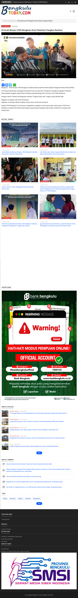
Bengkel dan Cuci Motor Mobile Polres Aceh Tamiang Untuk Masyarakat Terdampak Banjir (34, 482)
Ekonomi (12, 498)
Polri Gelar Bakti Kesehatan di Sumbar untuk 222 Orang (23, 476)
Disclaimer (4, 541)
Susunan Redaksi (6, 529)
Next (39, 453)
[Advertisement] (38, 244)
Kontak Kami (5, 549)
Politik (5, 498)
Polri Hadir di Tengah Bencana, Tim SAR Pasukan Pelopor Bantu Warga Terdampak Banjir (34, 487)
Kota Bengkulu (12, 21)
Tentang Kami (5, 519)
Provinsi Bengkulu (14, 419)
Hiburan (27, 498)
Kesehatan (36, 498)
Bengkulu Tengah (14, 411)
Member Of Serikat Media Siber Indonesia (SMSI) (15, 551)
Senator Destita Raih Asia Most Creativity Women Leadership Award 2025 (29, 464)
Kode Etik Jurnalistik (7, 539)
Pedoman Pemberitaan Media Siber (11, 536)
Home (4, 21)
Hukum (11, 444)
